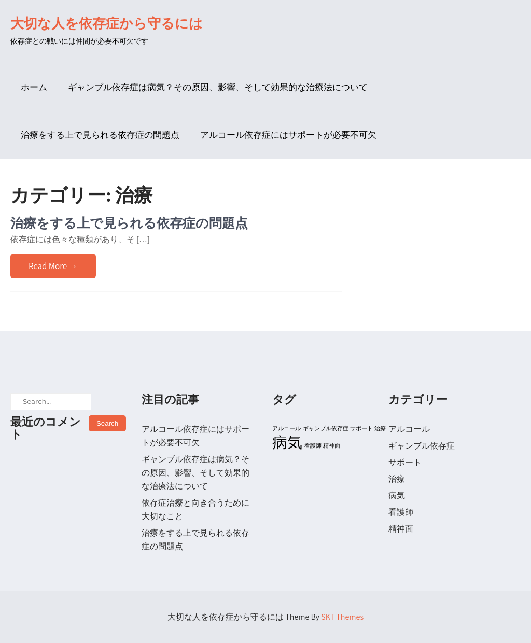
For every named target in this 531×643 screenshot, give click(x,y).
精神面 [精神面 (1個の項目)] (331, 445)
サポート (405, 462)
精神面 (400, 528)
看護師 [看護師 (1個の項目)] (313, 445)
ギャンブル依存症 (421, 445)
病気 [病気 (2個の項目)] (287, 442)
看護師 (400, 512)
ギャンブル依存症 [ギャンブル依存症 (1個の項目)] (325, 428)
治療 (396, 478)
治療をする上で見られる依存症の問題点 (100, 135)
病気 (396, 495)
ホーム (34, 87)
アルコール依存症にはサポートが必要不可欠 (288, 135)
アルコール (409, 429)
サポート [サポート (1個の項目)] (361, 428)
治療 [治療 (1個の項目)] (380, 428)
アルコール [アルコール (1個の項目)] (286, 428)
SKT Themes (342, 616)
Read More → (53, 266)
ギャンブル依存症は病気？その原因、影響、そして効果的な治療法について (218, 87)
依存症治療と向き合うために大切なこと (195, 509)
